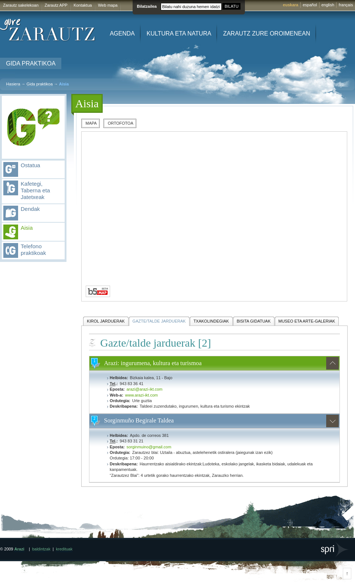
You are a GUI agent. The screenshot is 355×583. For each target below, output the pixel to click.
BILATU (232, 6)
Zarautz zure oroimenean (266, 33)
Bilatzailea (147, 6)
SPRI (335, 549)
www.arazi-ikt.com (141, 395)
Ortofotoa (120, 123)
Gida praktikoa (30, 63)
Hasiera (13, 84)
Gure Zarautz (48, 30)
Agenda (122, 33)
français (346, 5)
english (327, 5)
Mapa (91, 123)
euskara (290, 5)
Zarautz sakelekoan (20, 5)
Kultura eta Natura (179, 33)
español (310, 5)
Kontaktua (83, 5)
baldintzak (41, 549)
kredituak (64, 549)
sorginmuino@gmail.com (148, 447)
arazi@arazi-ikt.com (144, 389)
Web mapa (107, 5)
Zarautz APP (56, 5)
